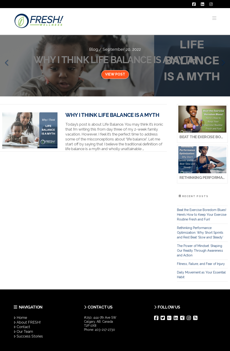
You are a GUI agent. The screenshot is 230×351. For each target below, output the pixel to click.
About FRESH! (27, 322)
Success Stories (28, 336)
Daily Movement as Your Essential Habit (201, 275)
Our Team (23, 331)
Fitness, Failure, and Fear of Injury (201, 264)
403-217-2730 (105, 329)
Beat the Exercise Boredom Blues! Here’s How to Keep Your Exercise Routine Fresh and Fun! (201, 214)
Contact (22, 327)
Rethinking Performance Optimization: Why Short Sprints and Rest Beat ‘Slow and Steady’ (200, 232)
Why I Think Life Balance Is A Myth (112, 115)
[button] (214, 18)
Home (20, 317)
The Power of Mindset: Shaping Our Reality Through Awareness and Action (200, 250)
